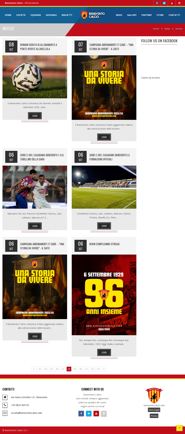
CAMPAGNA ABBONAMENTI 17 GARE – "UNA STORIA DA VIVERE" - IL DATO (111, 47)
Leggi (34, 115)
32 (92, 368)
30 (80, 368)
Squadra (35, 15)
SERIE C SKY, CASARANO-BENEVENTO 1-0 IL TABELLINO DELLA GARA (42, 157)
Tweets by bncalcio (150, 77)
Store (160, 15)
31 (86, 368)
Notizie (179, 28)
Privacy (154, 415)
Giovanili (51, 15)
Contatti (174, 15)
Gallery (132, 15)
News (119, 15)
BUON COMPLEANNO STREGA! (104, 244)
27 (63, 368)
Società (21, 15)
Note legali (154, 409)
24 (45, 368)
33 (98, 368)
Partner (146, 15)
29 (75, 368)
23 (39, 368)
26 (57, 368)
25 (51, 368)
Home (8, 15)
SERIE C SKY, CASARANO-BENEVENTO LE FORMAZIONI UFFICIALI (109, 157)
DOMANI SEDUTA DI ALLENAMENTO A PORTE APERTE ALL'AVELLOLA (38, 47)
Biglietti (67, 15)
